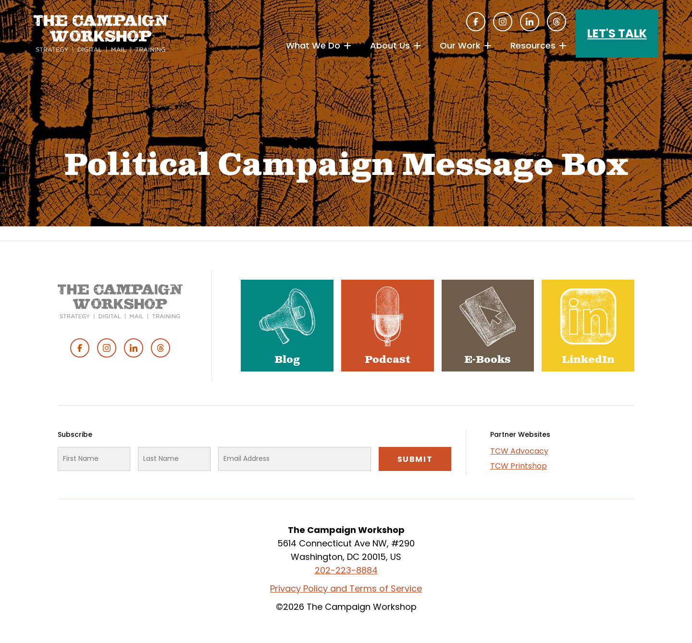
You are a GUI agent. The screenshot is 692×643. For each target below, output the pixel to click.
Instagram (502, 21)
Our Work (460, 45)
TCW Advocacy (519, 451)
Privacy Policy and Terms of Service (346, 588)
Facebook (475, 21)
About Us (390, 45)
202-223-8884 (346, 570)
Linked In (529, 21)
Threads (556, 21)
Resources (533, 45)
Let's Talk (617, 33)
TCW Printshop (518, 465)
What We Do (313, 45)
